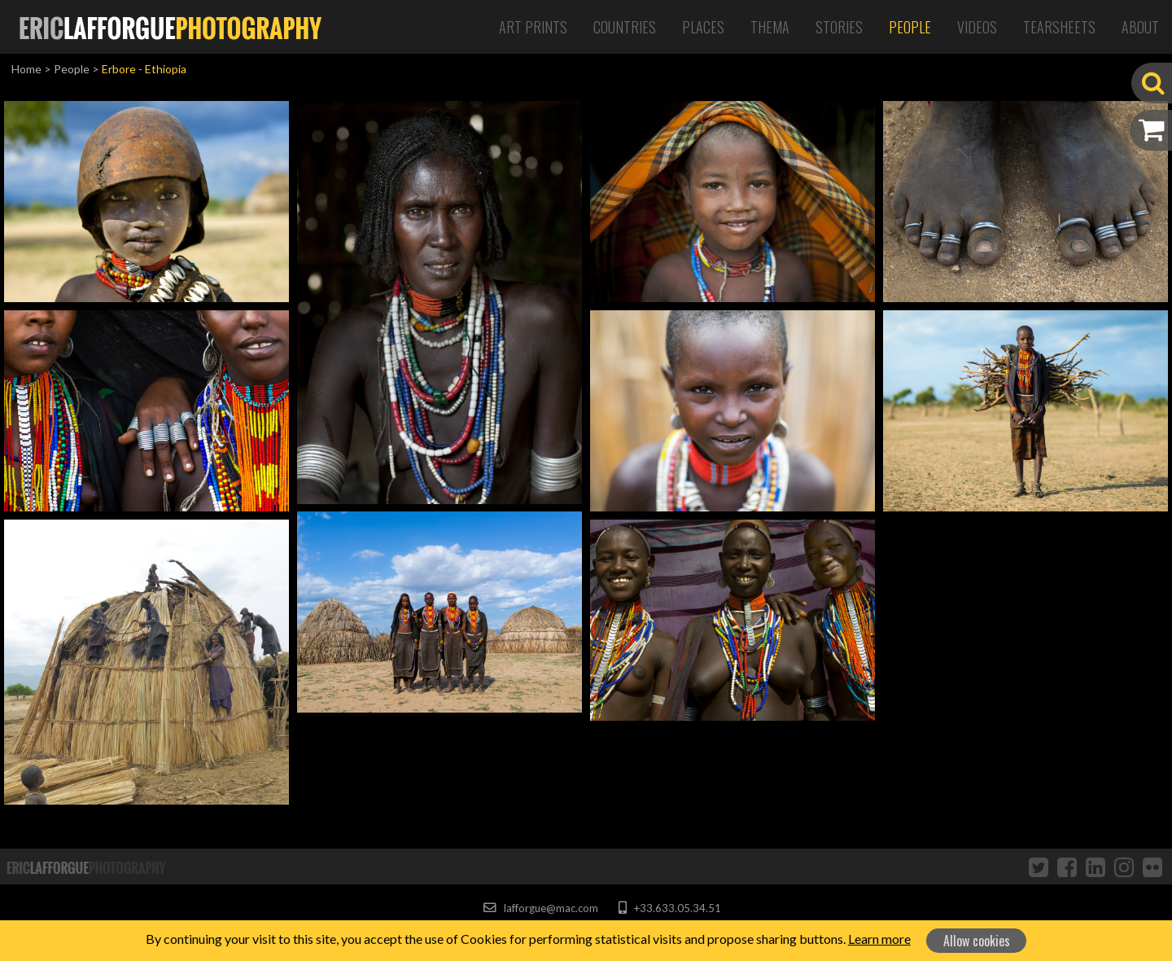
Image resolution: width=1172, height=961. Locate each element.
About (1140, 26)
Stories (839, 26)
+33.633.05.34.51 (669, 908)
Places (703, 26)
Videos (977, 26)
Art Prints (533, 26)
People (910, 26)
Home (26, 69)
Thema (769, 26)
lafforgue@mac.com (540, 908)
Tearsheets (1059, 26)
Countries (624, 26)
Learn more (879, 938)
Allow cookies (976, 940)
